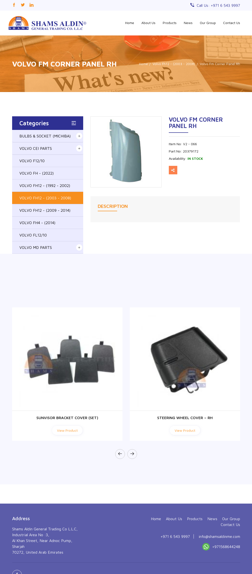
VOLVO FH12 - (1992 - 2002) (44, 185)
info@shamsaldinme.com (219, 564)
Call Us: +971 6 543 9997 (218, 5)
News (188, 23)
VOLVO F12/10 (32, 161)
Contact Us (231, 23)
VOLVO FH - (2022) (36, 173)
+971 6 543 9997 (175, 564)
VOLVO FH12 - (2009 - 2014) (44, 210)
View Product (67, 430)
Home (129, 23)
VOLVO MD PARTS (35, 247)
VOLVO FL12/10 (33, 235)
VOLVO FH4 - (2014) (37, 222)
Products (170, 23)
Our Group (208, 23)
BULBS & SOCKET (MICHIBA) (45, 136)
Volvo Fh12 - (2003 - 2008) (174, 64)
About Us (148, 23)
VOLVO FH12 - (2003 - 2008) (45, 198)
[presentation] (120, 454)
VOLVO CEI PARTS (35, 148)
